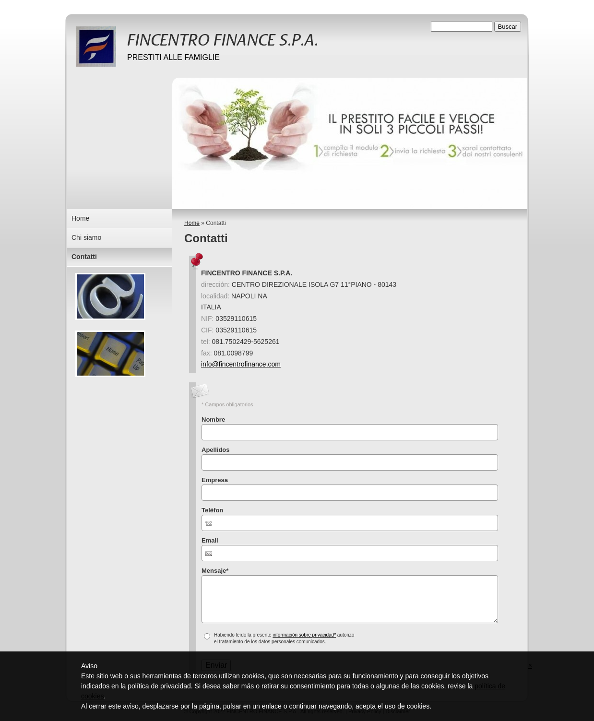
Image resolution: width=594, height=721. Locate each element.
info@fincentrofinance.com (241, 364)
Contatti (84, 256)
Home (192, 223)
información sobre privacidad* (304, 635)
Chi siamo (86, 237)
